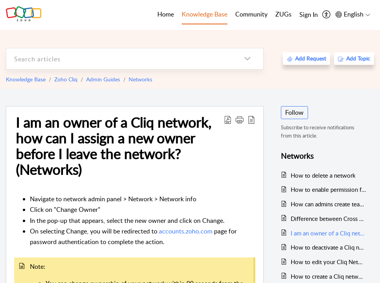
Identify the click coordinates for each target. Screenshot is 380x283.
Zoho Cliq (65, 79)
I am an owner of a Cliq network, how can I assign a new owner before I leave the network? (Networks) (113, 146)
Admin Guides (103, 79)
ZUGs (283, 14)
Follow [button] (294, 112)
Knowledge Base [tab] (204, 14)
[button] (239, 119)
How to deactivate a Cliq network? (328, 247)
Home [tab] (165, 14)
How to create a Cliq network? (328, 276)
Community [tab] (251, 14)
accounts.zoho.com (185, 231)
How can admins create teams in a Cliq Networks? (328, 204)
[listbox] (247, 58)
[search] (119, 58)
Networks (140, 79)
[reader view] (251, 119)
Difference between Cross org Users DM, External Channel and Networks (328, 218)
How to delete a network (323, 175)
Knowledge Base (26, 79)
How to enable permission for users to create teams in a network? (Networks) (328, 189)
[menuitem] (308, 15)
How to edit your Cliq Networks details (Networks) (328, 262)
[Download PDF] (228, 119)
